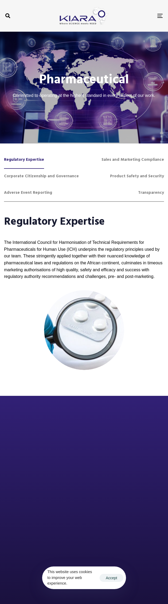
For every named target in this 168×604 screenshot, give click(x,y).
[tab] (24, 159)
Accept (111, 578)
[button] (7, 15)
